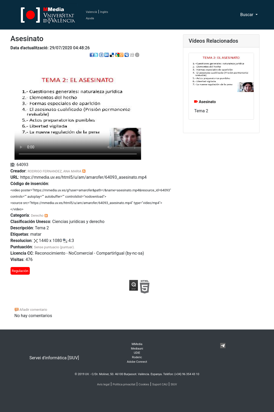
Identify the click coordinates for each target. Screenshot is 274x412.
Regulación (20, 271)
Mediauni (137, 348)
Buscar (247, 14)
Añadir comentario (31, 310)
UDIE (137, 353)
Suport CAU (159, 384)
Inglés (104, 12)
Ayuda (90, 18)
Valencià (91, 12)
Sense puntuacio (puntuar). (54, 247)
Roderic (137, 357)
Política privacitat (124, 384)
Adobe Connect (137, 361)
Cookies (143, 384)
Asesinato (205, 102)
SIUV (174, 384)
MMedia (137, 344)
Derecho (37, 215)
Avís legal (103, 384)
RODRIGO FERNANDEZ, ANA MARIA (54, 171)
